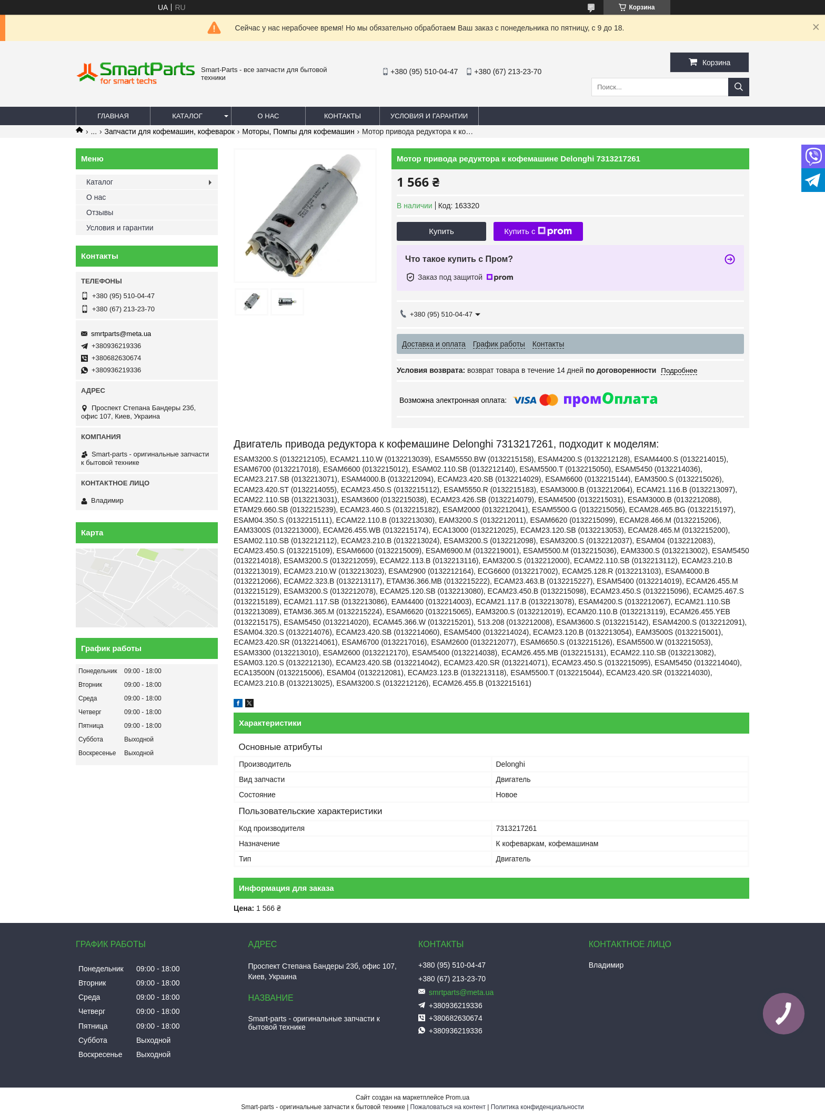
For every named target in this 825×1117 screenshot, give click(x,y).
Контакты (342, 116)
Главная (113, 116)
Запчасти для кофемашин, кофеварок (170, 131)
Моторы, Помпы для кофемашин (298, 131)
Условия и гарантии (429, 116)
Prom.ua (457, 1097)
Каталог (187, 116)
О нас (268, 116)
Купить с (538, 231)
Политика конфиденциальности (537, 1107)
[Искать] (738, 87)
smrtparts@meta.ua (121, 334)
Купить (441, 231)
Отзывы (99, 212)
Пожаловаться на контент (448, 1107)
